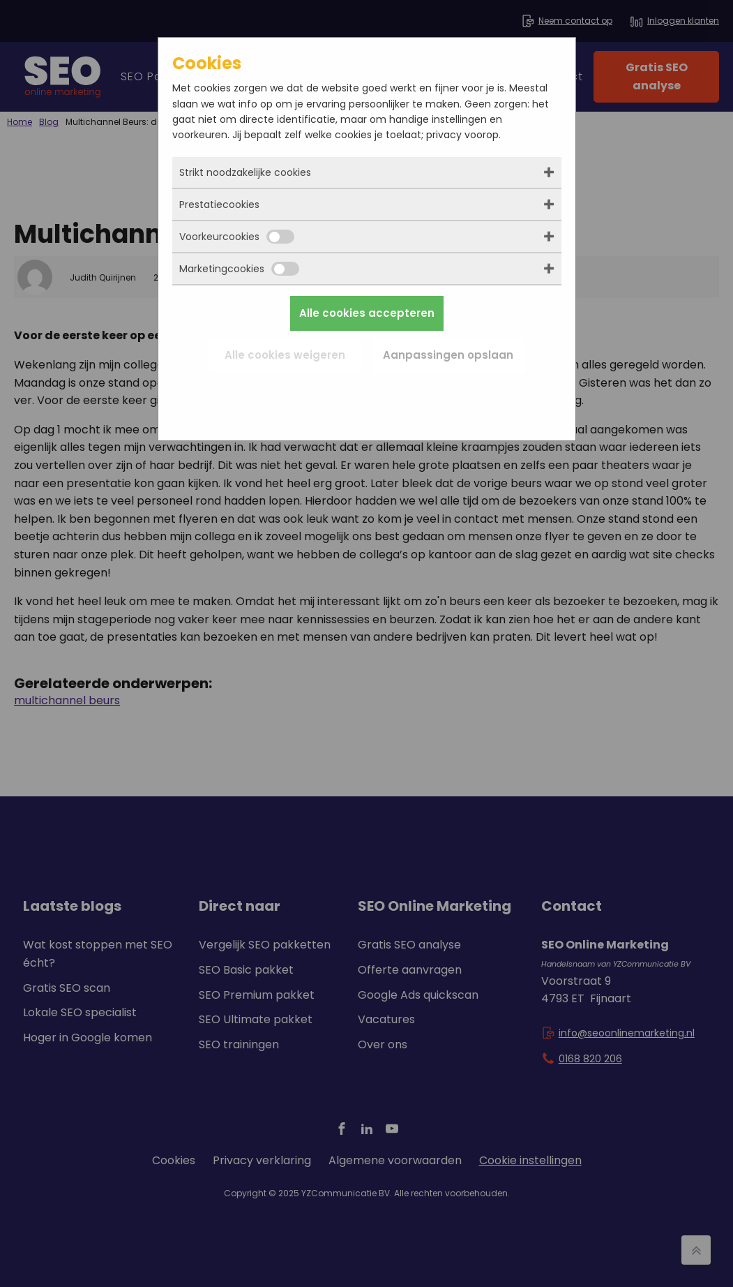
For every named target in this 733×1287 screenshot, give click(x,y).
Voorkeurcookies (236, 237)
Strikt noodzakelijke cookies (245, 172)
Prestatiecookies (219, 204)
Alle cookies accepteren (366, 313)
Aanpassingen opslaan (448, 355)
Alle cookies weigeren (285, 355)
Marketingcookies (239, 269)
